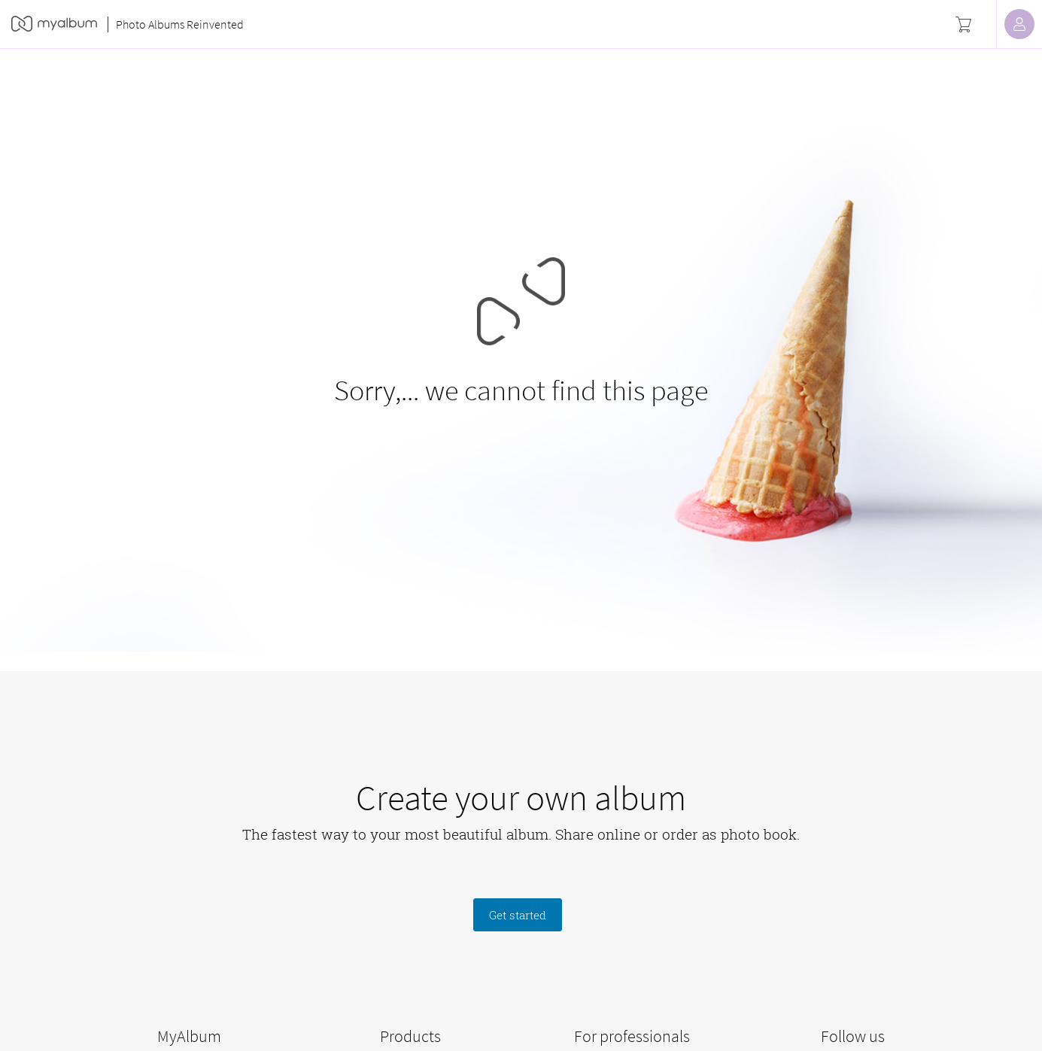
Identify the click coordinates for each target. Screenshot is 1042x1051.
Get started (517, 914)
